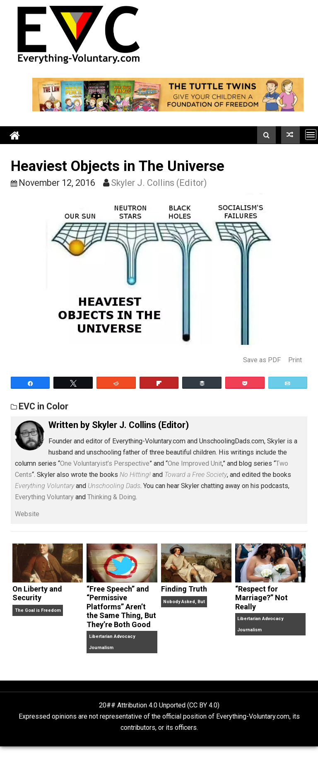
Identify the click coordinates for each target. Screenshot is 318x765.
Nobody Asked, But (184, 601)
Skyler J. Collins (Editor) (159, 183)
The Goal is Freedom (38, 610)
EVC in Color (43, 406)
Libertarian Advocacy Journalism (112, 642)
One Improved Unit (195, 463)
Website (27, 514)
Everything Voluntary (44, 497)
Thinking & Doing (111, 497)
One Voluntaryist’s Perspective (104, 463)
